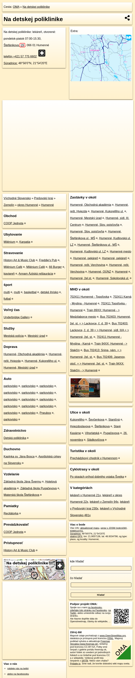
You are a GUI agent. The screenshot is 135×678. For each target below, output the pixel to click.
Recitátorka (11, 513)
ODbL (110, 638)
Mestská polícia (14, 335)
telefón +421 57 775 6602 (20, 56)
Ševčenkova (96, 419)
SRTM (85, 660)
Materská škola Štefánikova (21, 494)
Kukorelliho (77, 419)
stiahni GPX (76, 536)
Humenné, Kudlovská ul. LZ (88, 251)
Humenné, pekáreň (85, 258)
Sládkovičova (95, 439)
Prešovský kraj (43, 198)
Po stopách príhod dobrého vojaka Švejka (97, 476)
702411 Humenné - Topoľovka (89, 296)
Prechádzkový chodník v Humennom (94, 458)
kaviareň (9, 273)
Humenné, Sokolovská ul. (112, 278)
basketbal (30, 292)
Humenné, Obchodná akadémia (24, 354)
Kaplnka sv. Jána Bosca (19, 456)
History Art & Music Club (19, 260)
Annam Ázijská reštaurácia (36, 273)
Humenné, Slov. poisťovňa (102, 224)
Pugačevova (111, 433)
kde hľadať (77, 561)
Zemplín (9, 204)
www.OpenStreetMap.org (113, 635)
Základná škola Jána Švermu (22, 481)
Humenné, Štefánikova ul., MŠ (97, 244)
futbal (7, 298)
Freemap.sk (89, 188)
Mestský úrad (36, 335)
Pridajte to (75, 663)
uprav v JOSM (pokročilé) (113, 528)
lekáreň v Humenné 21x (85, 495)
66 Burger (55, 266)
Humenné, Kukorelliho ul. (41, 360)
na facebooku (95, 607)
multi (7, 292)
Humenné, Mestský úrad (19, 367)
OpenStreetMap (70, 188)
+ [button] (8, 106)
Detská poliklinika (15, 438)
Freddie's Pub (48, 260)
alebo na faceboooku (18, 674)
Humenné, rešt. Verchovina (87, 264)
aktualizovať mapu (89, 528)
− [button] (8, 112)
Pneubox (45, 412)
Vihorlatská (92, 433)
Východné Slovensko (17, 198)
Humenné (47, 204)
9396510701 (76, 530)
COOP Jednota (13, 223)
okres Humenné (27, 204)
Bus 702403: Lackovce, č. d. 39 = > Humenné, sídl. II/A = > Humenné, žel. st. (99, 330)
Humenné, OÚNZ (99, 271)
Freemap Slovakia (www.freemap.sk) (90, 642)
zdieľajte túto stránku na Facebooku (88, 610)
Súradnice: (11, 63)
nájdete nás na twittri (18, 668)
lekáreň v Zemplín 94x (104, 501)
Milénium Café (13, 266)
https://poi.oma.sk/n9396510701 (117, 188)
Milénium (9, 241)
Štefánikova (14, 45)
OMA (16, 6)
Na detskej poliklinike (36, 6)
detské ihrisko (49, 292)
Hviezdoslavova (80, 426)
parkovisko (10, 386)
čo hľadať (76, 578)
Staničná (114, 419)
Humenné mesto (120, 251)
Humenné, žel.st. (81, 278)
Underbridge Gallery (17, 317)
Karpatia (24, 241)
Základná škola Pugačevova (38, 488)
